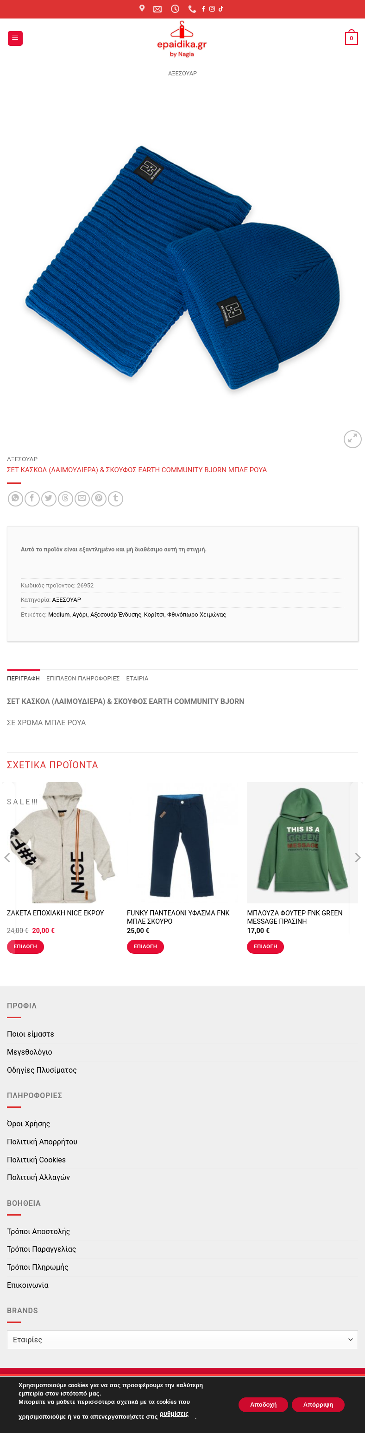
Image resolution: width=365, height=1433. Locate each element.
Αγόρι (80, 614)
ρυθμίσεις (173, 1415)
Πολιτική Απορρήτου (42, 1141)
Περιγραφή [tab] (23, 678)
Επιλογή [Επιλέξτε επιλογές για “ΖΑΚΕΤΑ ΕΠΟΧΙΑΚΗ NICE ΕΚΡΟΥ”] (25, 946)
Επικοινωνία (28, 1285)
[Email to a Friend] (82, 498)
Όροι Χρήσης (28, 1123)
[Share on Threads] (65, 498)
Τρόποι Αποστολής (38, 1231)
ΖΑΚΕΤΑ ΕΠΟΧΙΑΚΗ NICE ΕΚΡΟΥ (55, 913)
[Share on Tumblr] (115, 498)
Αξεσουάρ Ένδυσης (115, 614)
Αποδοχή (252, 1405)
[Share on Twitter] (49, 498)
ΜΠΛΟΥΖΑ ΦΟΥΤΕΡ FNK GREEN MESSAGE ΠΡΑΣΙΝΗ (294, 917)
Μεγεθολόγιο (29, 1052)
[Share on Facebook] (32, 498)
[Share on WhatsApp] (15, 498)
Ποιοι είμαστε (30, 1034)
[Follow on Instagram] (212, 9)
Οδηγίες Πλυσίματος (42, 1070)
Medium (59, 614)
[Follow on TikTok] (221, 9)
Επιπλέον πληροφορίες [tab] (83, 678)
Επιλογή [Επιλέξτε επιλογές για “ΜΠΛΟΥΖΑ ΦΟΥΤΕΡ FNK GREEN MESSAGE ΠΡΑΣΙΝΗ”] (265, 946)
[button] (15, 38)
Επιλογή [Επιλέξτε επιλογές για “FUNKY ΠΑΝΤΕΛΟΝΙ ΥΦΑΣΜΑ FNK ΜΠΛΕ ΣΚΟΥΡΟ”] (145, 946)
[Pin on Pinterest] (99, 498)
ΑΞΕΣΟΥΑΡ (182, 73)
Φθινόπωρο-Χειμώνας (196, 614)
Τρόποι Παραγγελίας (41, 1249)
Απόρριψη (314, 1405)
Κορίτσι (154, 614)
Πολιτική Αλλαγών (38, 1177)
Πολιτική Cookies (36, 1159)
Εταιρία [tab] (137, 678)
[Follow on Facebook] (203, 9)
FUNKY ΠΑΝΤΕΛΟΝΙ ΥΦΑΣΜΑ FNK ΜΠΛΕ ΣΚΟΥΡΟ (178, 917)
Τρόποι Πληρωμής (38, 1267)
